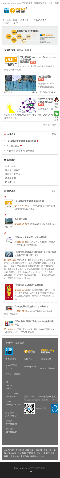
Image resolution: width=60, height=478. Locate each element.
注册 (57, 3)
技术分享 (24, 19)
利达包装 (39, 450)
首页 (15, 19)
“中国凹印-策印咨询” (36, 468)
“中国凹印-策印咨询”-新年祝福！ (21, 150)
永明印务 (47, 450)
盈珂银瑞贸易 (40, 3)
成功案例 (11, 178)
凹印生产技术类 (39, 19)
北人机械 (41, 453)
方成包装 (22, 453)
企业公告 (11, 166)
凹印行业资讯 (13, 174)
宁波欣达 (31, 453)
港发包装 (14, 456)
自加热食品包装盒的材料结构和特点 (31, 306)
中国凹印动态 (13, 170)
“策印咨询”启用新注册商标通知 (25, 59)
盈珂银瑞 (20, 450)
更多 (54, 134)
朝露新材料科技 (37, 456)
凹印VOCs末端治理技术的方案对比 (47, 100)
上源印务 (24, 456)
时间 (19, 50)
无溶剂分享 (10, 23)
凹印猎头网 (27, 3)
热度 (27, 50)
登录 (50, 3)
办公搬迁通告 (44, 76)
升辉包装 (29, 450)
